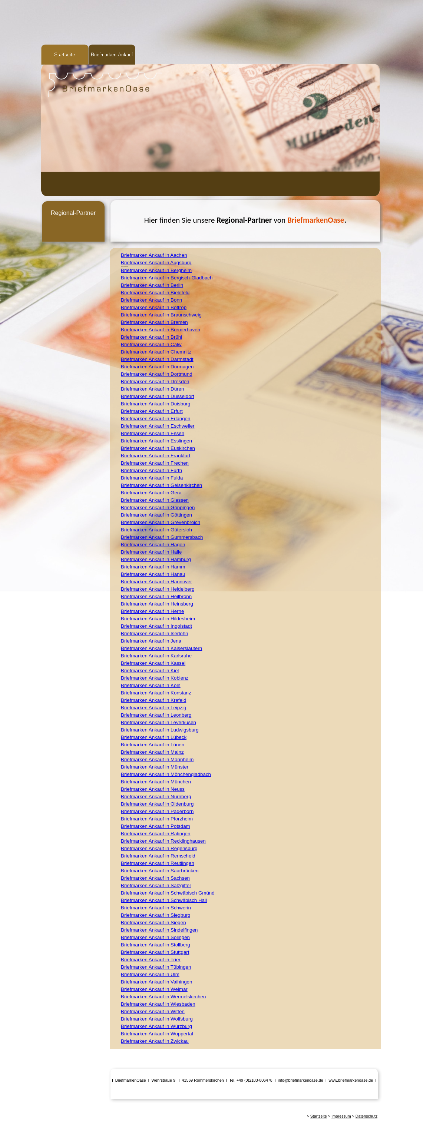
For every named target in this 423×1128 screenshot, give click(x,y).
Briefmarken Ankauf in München (156, 781)
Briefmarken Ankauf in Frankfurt (155, 455)
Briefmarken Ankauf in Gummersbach (162, 537)
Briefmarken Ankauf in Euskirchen (158, 448)
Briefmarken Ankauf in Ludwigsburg (160, 730)
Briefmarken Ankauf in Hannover (156, 581)
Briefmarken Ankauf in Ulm (150, 974)
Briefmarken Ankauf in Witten (153, 1011)
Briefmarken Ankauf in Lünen (152, 744)
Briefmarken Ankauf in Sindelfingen (159, 930)
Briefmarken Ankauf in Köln (151, 685)
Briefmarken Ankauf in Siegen (153, 922)
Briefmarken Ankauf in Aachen (154, 255)
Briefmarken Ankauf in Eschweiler (158, 426)
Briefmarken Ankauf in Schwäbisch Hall (164, 900)
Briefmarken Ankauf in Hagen (153, 544)
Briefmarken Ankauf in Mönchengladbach (166, 774)
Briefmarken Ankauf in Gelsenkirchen (161, 485)
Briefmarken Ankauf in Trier (151, 959)
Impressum (341, 1116)
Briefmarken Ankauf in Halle (151, 552)
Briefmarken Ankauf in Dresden (155, 381)
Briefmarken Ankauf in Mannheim (157, 759)
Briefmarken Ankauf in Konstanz (156, 693)
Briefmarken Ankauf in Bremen (154, 322)
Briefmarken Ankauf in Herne (152, 611)
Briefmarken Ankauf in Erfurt (152, 411)
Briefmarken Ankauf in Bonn (151, 300)
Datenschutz (366, 1116)
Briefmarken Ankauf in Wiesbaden (158, 1004)
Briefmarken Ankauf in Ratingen (155, 833)
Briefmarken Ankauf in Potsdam (155, 826)
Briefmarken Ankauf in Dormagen (157, 366)
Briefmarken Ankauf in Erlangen (155, 418)
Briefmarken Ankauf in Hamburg (156, 559)
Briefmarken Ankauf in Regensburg (159, 848)
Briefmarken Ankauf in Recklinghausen (163, 841)
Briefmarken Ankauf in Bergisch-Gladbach (166, 278)
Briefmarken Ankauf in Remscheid (158, 856)
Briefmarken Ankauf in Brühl (151, 337)
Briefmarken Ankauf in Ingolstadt (156, 626)
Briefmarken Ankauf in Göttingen (156, 515)
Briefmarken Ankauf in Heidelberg (158, 589)
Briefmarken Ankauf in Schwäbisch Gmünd (168, 893)
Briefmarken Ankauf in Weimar (154, 989)
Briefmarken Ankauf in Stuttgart (155, 952)
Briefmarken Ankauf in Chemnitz (156, 352)
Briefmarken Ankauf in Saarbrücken (160, 870)
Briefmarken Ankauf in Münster (154, 767)
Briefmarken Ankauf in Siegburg (155, 915)
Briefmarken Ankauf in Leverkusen (158, 722)
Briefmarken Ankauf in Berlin (152, 285)
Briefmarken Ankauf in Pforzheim (157, 819)
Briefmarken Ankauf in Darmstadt (157, 359)
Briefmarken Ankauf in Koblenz (154, 678)
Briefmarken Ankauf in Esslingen (156, 441)
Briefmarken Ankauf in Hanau (153, 574)
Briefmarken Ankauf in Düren (152, 389)
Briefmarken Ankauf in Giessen (155, 500)
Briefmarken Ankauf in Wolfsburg (157, 1019)
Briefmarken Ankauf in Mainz (152, 752)
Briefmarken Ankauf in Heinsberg (157, 604)
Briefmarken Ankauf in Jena (151, 641)
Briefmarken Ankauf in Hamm (153, 567)
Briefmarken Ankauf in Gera (151, 492)
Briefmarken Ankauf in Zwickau (155, 1041)
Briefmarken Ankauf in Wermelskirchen (163, 996)
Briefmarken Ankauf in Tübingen (156, 967)
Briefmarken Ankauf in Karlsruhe (156, 655)
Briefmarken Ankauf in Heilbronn (156, 596)
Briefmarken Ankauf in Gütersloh (156, 530)
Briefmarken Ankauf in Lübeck (153, 737)
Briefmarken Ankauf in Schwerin (156, 907)
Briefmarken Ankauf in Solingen (155, 937)
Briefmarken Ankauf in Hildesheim (158, 618)
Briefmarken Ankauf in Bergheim (156, 270)
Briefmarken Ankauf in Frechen (155, 463)
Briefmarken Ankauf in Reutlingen (157, 863)
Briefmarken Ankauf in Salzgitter (156, 885)
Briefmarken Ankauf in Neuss (153, 789)
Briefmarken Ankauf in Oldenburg (157, 804)
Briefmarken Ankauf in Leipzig (153, 707)
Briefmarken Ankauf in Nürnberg (156, 796)
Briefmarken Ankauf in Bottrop (153, 307)
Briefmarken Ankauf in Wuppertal (157, 1033)
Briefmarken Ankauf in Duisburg (155, 404)
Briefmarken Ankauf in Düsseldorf (157, 396)
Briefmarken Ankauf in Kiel (150, 670)
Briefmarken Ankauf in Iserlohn (154, 633)
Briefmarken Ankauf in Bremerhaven (160, 329)
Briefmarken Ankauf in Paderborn (157, 811)
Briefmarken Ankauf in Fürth (151, 470)
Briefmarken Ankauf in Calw (151, 344)
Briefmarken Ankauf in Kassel (153, 663)
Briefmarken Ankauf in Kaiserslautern (161, 648)
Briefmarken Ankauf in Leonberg (156, 715)
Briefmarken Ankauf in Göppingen (158, 507)
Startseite (318, 1116)
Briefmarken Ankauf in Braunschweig (161, 315)
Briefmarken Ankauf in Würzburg (156, 1026)
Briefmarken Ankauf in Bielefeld (155, 292)
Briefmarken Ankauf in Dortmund (156, 374)
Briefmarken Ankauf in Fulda (152, 478)
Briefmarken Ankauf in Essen (152, 433)
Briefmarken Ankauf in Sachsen (155, 878)
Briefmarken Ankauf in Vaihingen (156, 982)
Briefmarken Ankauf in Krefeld (153, 700)
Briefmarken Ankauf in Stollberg (155, 945)
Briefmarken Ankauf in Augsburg (156, 262)
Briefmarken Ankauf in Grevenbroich (160, 522)
